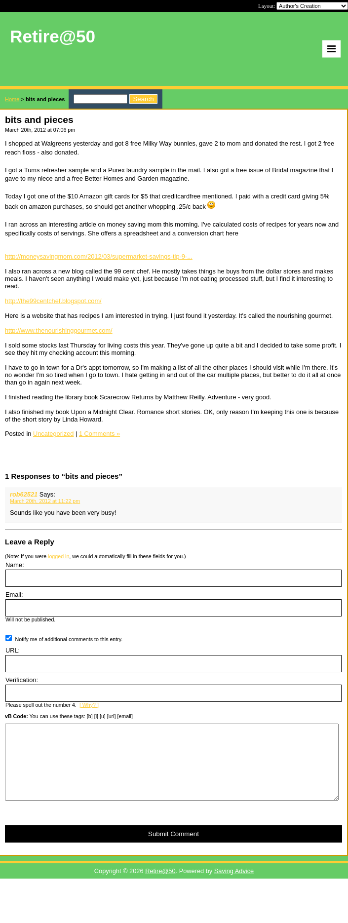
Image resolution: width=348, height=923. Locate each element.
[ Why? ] (89, 705)
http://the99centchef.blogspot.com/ (53, 301)
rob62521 (24, 494)
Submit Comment (173, 848)
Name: (14, 565)
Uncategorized (53, 433)
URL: (12, 650)
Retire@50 (160, 885)
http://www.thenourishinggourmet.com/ (59, 330)
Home (12, 99)
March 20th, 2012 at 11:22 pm (45, 501)
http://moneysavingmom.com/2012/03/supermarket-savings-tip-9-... (99, 256)
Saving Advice (234, 885)
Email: (14, 594)
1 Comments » (99, 433)
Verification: (21, 680)
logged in (58, 556)
